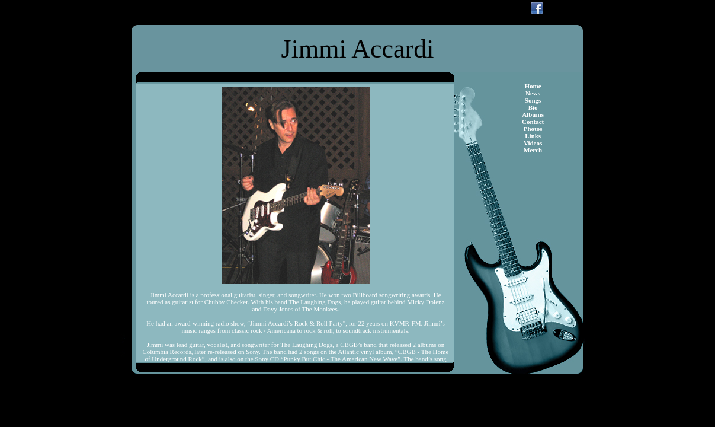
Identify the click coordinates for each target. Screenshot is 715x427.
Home (533, 86)
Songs (533, 100)
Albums (533, 114)
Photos (533, 128)
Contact (533, 121)
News (532, 93)
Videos (533, 142)
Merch (533, 150)
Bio (533, 107)
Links (533, 135)
